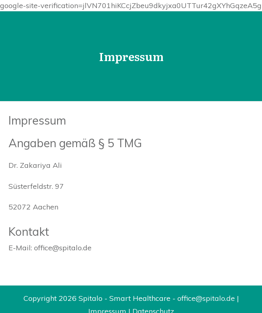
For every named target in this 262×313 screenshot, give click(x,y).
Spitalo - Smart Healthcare (124, 298)
